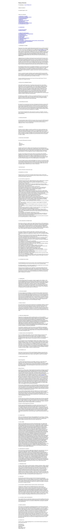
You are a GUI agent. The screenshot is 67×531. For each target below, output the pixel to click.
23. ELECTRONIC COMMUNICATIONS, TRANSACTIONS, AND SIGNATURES (31, 40)
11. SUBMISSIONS (21, 27)
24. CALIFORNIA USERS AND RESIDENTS (25, 41)
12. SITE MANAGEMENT (22, 29)
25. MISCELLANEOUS (22, 42)
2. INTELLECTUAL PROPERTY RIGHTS (24, 17)
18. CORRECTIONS (21, 36)
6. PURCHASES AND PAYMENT (23, 20)
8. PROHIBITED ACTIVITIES (23, 22)
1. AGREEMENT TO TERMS (22, 16)
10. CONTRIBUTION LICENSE (23, 23)
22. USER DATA (20, 39)
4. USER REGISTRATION (22, 18)
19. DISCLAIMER (21, 37)
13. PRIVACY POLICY (21, 30)
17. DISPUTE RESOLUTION (22, 35)
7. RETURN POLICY (21, 21)
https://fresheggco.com (28, 4)
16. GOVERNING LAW (22, 34)
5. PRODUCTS (20, 19)
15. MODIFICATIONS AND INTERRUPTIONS (25, 33)
